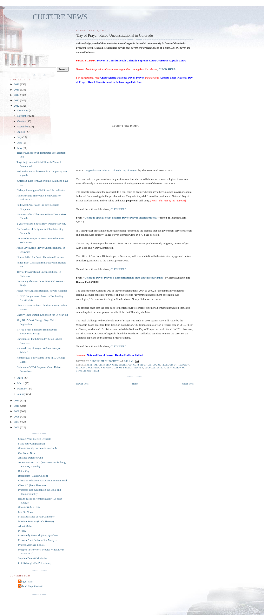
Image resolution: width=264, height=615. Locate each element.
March (21, 383)
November (23, 115)
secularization (155, 368)
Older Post (187, 383)
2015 (17, 89)
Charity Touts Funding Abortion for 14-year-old (42, 314)
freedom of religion (175, 365)
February (22, 388)
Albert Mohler (26, 526)
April (20, 377)
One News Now (26, 453)
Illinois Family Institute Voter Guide (37, 448)
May (20, 147)
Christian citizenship (113, 365)
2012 (17, 105)
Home (135, 383)
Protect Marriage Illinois (31, 544)
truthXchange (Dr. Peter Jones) (34, 562)
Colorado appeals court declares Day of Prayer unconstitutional (121, 217)
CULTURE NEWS (60, 17)
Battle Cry (23, 471)
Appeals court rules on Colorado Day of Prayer (111, 170)
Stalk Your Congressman (31, 443)
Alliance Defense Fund (30, 457)
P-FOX (22, 530)
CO (130, 365)
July (19, 137)
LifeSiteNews (25, 512)
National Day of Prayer (116, 368)
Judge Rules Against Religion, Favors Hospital (41, 290)
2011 (17, 400)
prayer (138, 368)
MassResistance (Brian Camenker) (36, 516)
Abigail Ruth (26, 581)
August (21, 131)
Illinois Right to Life (29, 507)
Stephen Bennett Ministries (32, 558)
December (23, 110)
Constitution (142, 365)
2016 (17, 84)
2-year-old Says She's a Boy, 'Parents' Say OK (41, 223)
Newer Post (82, 383)
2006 (17, 427)
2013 (17, 100)
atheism (92, 365)
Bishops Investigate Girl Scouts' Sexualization (41, 190)
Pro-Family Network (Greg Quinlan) (38, 535)
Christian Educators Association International (42, 480)
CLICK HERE (118, 209)
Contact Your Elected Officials (34, 438)
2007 (17, 421)
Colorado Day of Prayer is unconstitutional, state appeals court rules (124, 277)
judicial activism (87, 368)
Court (156, 365)
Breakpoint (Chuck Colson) (33, 475)
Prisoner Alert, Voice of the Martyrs (37, 540)
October (22, 121)
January (21, 393)
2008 (17, 416)
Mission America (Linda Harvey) (36, 521)
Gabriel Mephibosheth (31, 586)
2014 (17, 94)
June (20, 142)
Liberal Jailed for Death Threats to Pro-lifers (40, 257)
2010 (17, 405)
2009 (17, 411)
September (23, 126)
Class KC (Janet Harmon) (32, 485)
